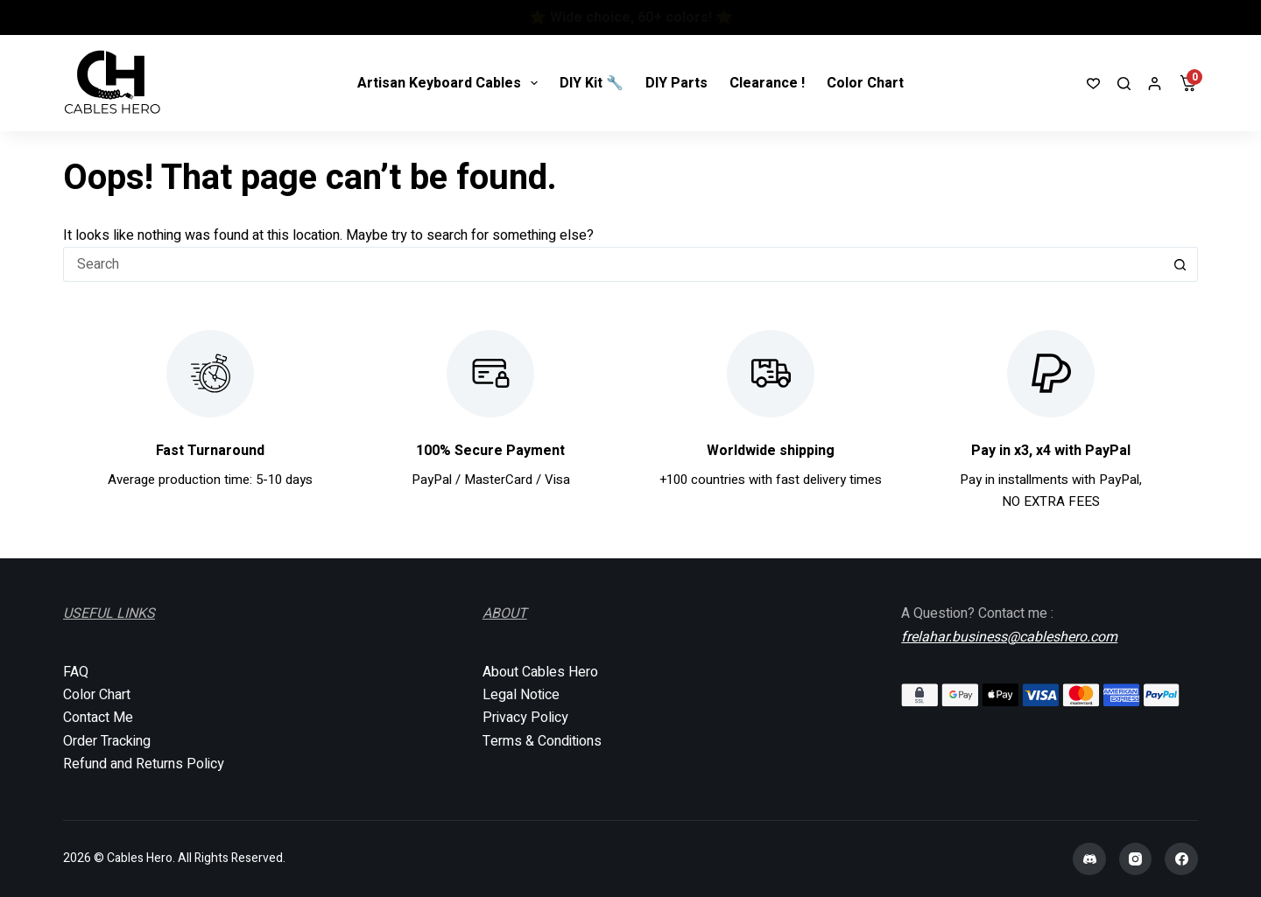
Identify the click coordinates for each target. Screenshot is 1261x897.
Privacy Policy (525, 717)
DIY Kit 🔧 (591, 83)
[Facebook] (1181, 859)
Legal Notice (521, 694)
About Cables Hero (540, 672)
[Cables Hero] (113, 83)
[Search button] (1180, 264)
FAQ (75, 672)
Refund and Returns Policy (143, 763)
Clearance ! (767, 83)
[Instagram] (1135, 859)
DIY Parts (676, 83)
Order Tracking (107, 741)
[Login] (1154, 83)
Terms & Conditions (542, 741)
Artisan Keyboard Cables (451, 83)
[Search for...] (613, 264)
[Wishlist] (1093, 83)
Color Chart (865, 83)
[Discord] (1089, 859)
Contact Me (98, 717)
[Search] (1124, 83)
